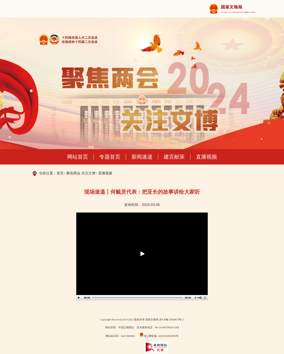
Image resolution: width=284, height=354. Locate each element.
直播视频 (206, 157)
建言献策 (174, 157)
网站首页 (77, 157)
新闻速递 (142, 157)
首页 (60, 173)
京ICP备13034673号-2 (171, 319)
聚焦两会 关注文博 (80, 173)
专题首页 (109, 157)
